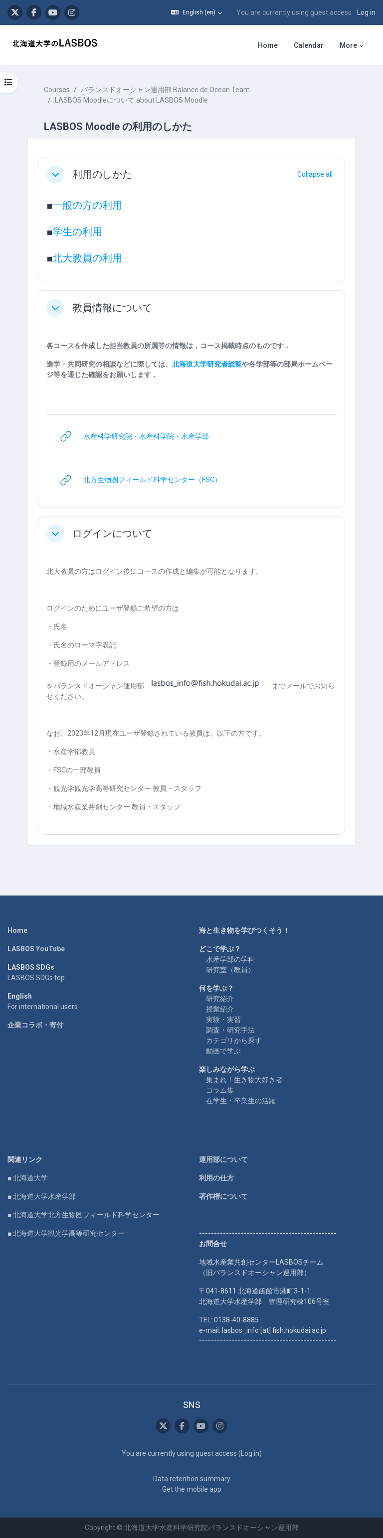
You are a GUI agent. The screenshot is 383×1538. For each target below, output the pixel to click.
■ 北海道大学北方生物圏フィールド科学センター (83, 1215)
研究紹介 (220, 999)
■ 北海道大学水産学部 (41, 1196)
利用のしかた (102, 174)
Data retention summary (191, 1479)
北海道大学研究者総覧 (207, 364)
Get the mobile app (191, 1489)
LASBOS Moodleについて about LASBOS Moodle (131, 100)
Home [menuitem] (268, 45)
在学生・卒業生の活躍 (241, 1101)
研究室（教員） (230, 970)
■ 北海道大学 (27, 1178)
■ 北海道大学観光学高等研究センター (66, 1233)
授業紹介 (220, 1009)
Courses (57, 90)
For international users (42, 1007)
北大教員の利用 (87, 258)
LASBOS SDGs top (36, 978)
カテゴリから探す (234, 1040)
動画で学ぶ (223, 1051)
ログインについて (112, 533)
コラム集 (220, 1090)
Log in (366, 12)
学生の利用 (77, 232)
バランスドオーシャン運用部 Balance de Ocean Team (165, 90)
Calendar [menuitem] (309, 45)
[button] (196, 12)
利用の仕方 (216, 1178)
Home (17, 930)
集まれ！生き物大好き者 (244, 1080)
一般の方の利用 (87, 205)
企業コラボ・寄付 (35, 1025)
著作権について (223, 1196)
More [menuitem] (348, 45)
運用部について (223, 1159)
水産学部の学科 (230, 959)
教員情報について (112, 308)
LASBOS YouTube (36, 949)
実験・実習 (223, 1020)
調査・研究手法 (230, 1030)
